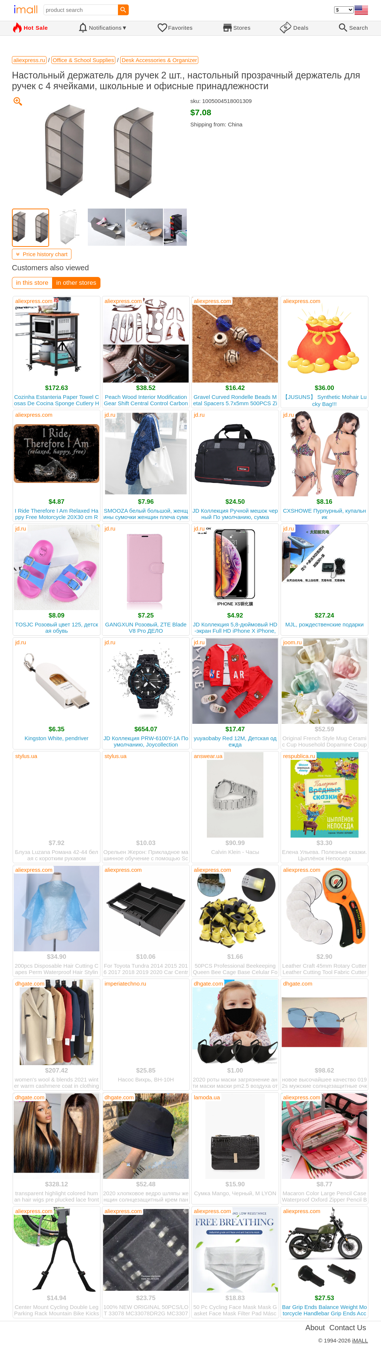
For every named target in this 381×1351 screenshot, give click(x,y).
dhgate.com (29, 983)
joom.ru (292, 642)
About (315, 1327)
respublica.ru (299, 756)
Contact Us (347, 1327)
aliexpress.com (33, 301)
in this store (32, 282)
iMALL (360, 1340)
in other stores (76, 282)
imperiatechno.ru (125, 983)
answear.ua (208, 756)
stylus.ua (26, 756)
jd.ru (110, 415)
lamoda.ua (207, 1097)
